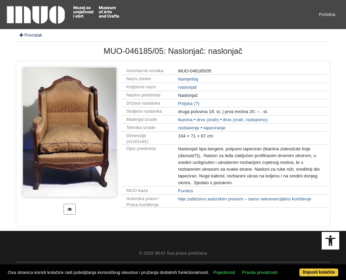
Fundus (185, 190)
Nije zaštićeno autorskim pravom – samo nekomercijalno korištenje (244, 198)
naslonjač (187, 87)
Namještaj (188, 79)
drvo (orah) (208, 119)
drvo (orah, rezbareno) (245, 119)
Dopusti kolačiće (319, 272)
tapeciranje (214, 127)
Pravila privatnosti (259, 272)
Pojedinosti (224, 272)
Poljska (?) (188, 103)
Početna (327, 14)
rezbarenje (188, 127)
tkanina (185, 119)
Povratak (30, 35)
